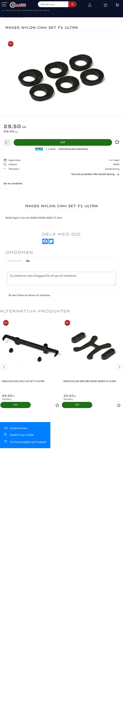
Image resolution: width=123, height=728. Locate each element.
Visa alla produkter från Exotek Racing (93, 174)
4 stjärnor (17, 260)
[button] (4, 4)
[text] (61, 126)
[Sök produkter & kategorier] (53, 4)
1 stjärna (8, 260)
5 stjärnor (20, 260)
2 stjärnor (11, 260)
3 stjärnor (14, 260)
